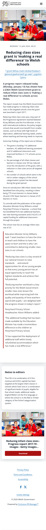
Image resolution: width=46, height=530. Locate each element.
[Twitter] (25, 487)
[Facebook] (20, 487)
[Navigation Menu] (41, 3)
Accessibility (23, 479)
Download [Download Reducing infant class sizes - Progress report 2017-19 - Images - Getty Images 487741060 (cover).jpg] (23, 453)
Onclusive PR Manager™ (28, 504)
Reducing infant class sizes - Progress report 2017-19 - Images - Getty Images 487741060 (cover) (23, 445)
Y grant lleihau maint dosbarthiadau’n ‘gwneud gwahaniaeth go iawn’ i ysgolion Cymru (23, 74)
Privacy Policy (23, 469)
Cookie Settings (23, 494)
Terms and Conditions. (23, 474)
